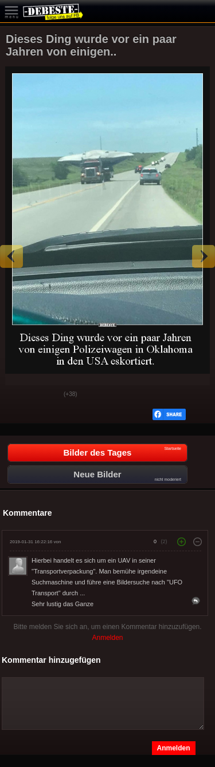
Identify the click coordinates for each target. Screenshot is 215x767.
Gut (17, 395)
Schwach (46, 395)
